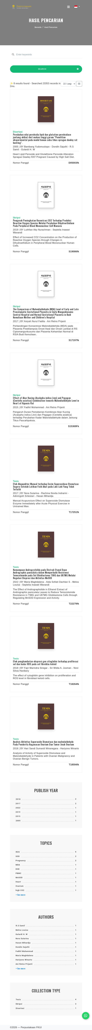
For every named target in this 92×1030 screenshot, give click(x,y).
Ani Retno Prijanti (24, 964)
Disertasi (20, 1008)
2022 (18, 808)
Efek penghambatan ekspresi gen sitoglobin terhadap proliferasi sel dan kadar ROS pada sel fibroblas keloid (45, 663)
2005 (18, 821)
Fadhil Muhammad (24, 951)
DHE (18, 869)
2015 (18, 816)
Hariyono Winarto (24, 960)
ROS (18, 852)
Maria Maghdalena (24, 955)
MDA (18, 865)
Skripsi (19, 1004)
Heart (18, 882)
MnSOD (19, 877)
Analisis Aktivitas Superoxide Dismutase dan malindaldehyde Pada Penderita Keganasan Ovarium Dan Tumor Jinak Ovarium (43, 743)
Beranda (38, 27)
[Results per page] (68, 83)
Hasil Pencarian (50, 27)
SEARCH (42, 70)
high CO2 (20, 890)
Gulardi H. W (22, 934)
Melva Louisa (22, 930)
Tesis (18, 999)
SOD (18, 856)
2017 (18, 803)
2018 (18, 799)
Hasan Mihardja (23, 943)
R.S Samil (20, 926)
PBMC (18, 873)
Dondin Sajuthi (23, 947)
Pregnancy (21, 860)
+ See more (20, 894)
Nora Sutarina (22, 938)
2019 (18, 812)
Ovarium (20, 886)
